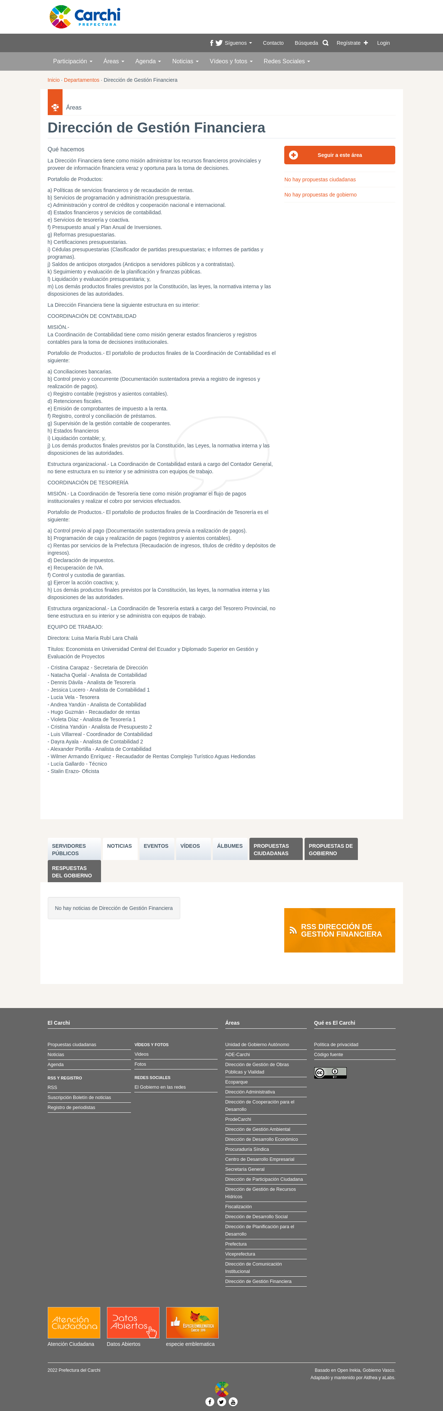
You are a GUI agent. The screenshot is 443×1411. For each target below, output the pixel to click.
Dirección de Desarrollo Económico (261, 1139)
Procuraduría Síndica (247, 1149)
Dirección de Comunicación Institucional (253, 1267)
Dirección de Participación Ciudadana (264, 1179)
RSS (52, 1087)
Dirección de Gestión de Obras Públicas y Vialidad (257, 1068)
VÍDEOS (190, 846)
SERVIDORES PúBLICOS (69, 849)
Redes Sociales (287, 61)
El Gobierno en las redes (160, 1087)
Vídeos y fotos (231, 61)
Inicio (54, 80)
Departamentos (82, 80)
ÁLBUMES (230, 846)
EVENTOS (156, 846)
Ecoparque (236, 1082)
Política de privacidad (336, 1044)
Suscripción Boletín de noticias (79, 1097)
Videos (141, 1054)
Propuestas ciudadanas (271, 849)
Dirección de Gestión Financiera (258, 1281)
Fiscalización (238, 1206)
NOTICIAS (119, 846)
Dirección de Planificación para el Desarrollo (259, 1230)
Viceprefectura (240, 1254)
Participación (73, 61)
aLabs (388, 1377)
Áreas (114, 61)
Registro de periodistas (71, 1107)
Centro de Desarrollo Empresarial (260, 1159)
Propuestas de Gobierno (331, 849)
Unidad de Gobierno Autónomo (257, 1044)
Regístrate (349, 43)
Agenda (148, 61)
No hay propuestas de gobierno (320, 195)
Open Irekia (348, 1370)
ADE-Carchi (237, 1054)
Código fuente (328, 1054)
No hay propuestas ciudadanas (320, 179)
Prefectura (236, 1244)
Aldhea (370, 1377)
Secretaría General (245, 1169)
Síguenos (238, 43)
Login (383, 43)
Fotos (140, 1064)
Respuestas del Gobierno (72, 871)
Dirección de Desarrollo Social (256, 1216)
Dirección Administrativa (250, 1092)
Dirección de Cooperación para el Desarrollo (260, 1105)
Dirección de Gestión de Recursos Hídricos (260, 1193)
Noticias (185, 61)
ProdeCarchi (238, 1119)
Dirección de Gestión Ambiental (258, 1129)
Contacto (273, 43)
